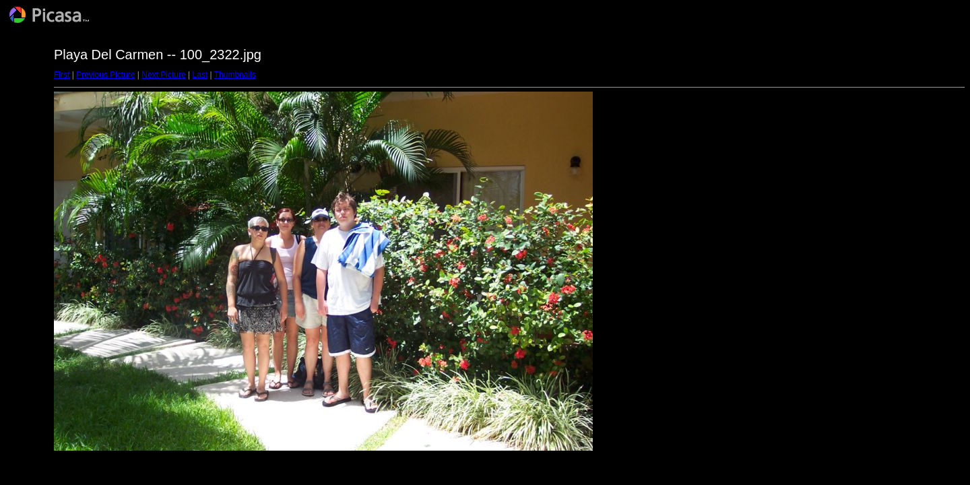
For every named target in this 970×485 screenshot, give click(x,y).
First (61, 74)
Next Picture (163, 74)
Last (199, 74)
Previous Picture (105, 74)
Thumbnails (235, 74)
